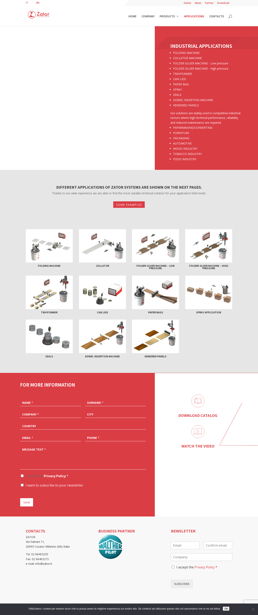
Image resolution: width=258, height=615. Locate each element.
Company (148, 16)
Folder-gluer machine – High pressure (208, 267)
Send (26, 502)
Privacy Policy (55, 476)
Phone (93, 438)
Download (223, 3)
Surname (95, 403)
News (198, 3)
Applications (194, 16)
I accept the (47, 476)
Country (29, 426)
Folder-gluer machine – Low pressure (155, 267)
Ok (226, 608)
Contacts (216, 16)
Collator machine (77, 108)
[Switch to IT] (27, 3)
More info (77, 144)
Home (132, 16)
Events (187, 3)
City (90, 414)
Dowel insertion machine (102, 356)
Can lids (102, 312)
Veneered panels (155, 356)
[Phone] (115, 437)
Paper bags (155, 312)
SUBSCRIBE (181, 584)
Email (27, 438)
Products (167, 16)
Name (27, 403)
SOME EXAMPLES (129, 205)
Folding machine (49, 265)
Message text (34, 449)
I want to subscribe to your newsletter (54, 485)
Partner (209, 3)
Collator (102, 265)
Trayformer (49, 312)
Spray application (208, 312)
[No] (253, 609)
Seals (49, 356)
